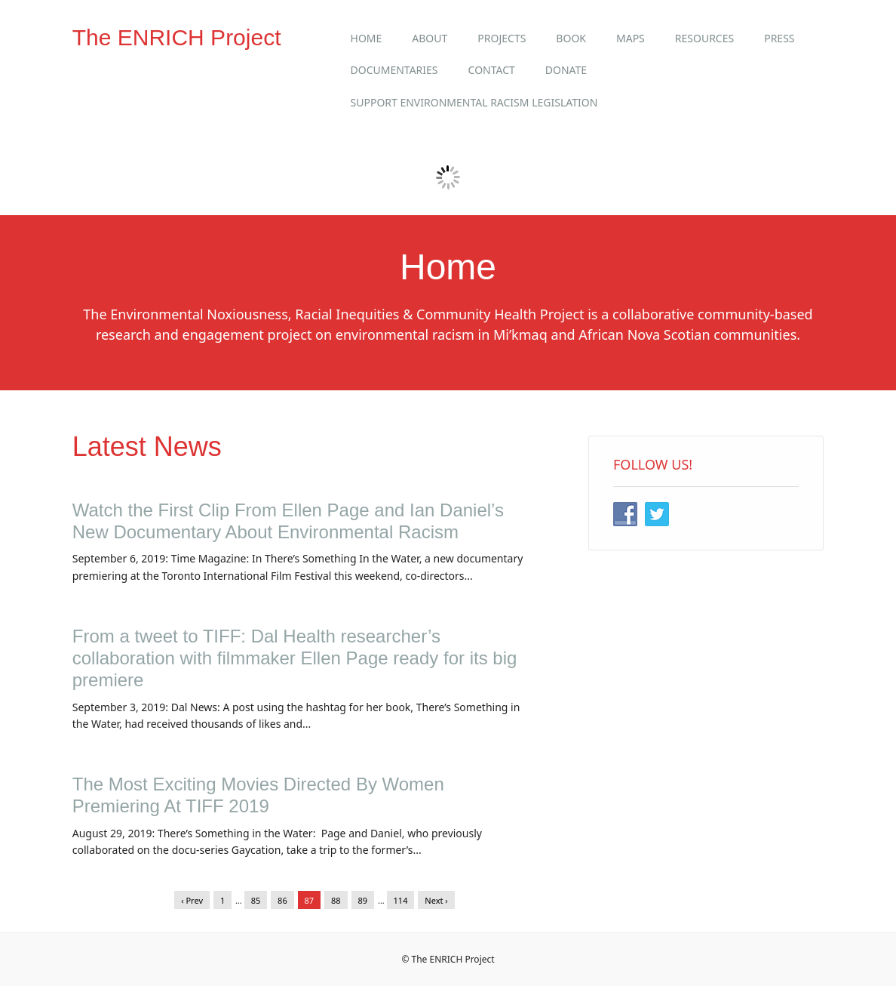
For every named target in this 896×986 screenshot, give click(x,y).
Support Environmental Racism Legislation (474, 102)
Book (571, 38)
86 (282, 900)
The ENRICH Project (176, 37)
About (429, 38)
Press (779, 38)
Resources (704, 38)
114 (401, 900)
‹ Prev (192, 900)
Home (366, 38)
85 (256, 900)
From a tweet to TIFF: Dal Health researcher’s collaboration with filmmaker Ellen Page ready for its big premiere (294, 658)
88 (336, 900)
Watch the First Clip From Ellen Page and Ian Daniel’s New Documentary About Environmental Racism (288, 521)
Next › (436, 900)
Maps (630, 38)
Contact (491, 70)
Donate (566, 70)
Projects (501, 38)
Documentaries (394, 70)
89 (363, 900)
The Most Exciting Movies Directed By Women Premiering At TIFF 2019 (258, 795)
